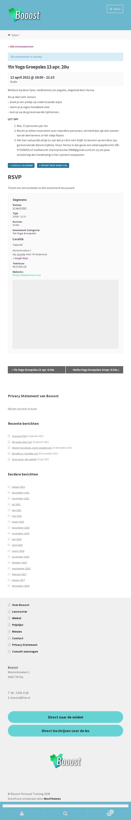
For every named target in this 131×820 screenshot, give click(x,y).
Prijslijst (17, 625)
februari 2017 (19, 574)
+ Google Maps (20, 258)
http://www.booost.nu (27, 275)
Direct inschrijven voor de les (65, 730)
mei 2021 (17, 516)
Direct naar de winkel (65, 717)
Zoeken (65, 813)
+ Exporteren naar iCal (53, 165)
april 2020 (17, 545)
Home (15, 35)
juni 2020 (16, 539)
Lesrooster (19, 611)
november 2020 (20, 533)
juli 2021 (16, 504)
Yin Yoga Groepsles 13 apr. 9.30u (33, 370)
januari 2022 (18, 487)
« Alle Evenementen (21, 46)
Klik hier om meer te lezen (22, 408)
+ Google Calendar (21, 165)
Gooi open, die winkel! (24, 459)
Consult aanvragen (25, 651)
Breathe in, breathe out (25, 453)
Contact (17, 638)
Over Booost (20, 605)
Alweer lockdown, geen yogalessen (32, 447)
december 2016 (20, 585)
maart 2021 (18, 521)
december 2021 (20, 492)
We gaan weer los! (22, 442)
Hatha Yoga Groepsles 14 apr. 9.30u (96, 370)
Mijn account (22, 813)
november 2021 (20, 498)
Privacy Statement (24, 645)
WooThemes (52, 798)
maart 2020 (18, 551)
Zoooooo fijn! (19, 436)
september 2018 (21, 568)
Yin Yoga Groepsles (24, 233)
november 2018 (20, 556)
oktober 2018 (19, 562)
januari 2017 (18, 580)
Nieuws (17, 631)
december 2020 (20, 527)
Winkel (16, 618)
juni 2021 (16, 510)
